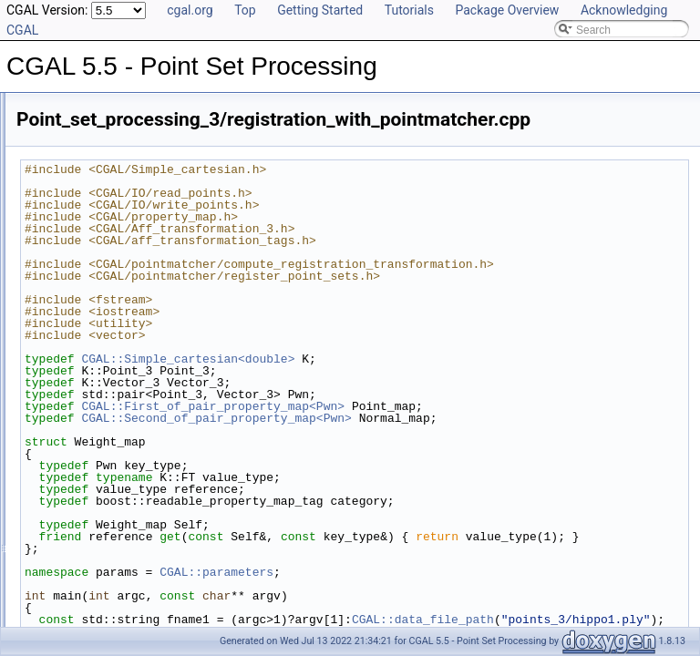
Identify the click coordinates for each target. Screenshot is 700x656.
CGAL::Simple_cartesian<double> (415, 382)
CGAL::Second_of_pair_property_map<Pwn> (444, 442)
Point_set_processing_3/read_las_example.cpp (160, 395)
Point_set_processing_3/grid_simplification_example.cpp (183, 275)
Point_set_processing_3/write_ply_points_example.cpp (179, 616)
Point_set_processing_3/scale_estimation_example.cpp (180, 555)
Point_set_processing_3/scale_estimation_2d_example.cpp (190, 535)
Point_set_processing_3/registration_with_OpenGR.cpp (180, 455)
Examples (55, 134)
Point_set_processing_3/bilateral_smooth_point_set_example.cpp (205, 175)
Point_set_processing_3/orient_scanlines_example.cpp (179, 375)
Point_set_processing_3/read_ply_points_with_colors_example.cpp (209, 415)
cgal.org (189, 10)
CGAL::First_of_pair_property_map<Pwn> (440, 430)
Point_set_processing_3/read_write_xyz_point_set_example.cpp (201, 435)
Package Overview (507, 10)
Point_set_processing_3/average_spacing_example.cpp (181, 155)
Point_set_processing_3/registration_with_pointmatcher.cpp (190, 495)
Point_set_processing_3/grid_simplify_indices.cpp (166, 295)
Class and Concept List (87, 114)
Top (245, 10)
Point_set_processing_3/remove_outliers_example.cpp (179, 515)
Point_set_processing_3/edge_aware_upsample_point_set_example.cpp (221, 235)
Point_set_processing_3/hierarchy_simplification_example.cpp (196, 315)
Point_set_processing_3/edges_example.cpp (154, 255)
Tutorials (409, 10)
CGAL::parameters (444, 608)
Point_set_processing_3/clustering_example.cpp (163, 215)
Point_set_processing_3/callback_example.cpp (159, 195)
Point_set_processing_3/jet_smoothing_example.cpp (174, 335)
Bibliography (61, 94)
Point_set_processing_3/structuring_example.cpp (165, 575)
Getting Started (320, 10)
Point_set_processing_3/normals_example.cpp (159, 355)
